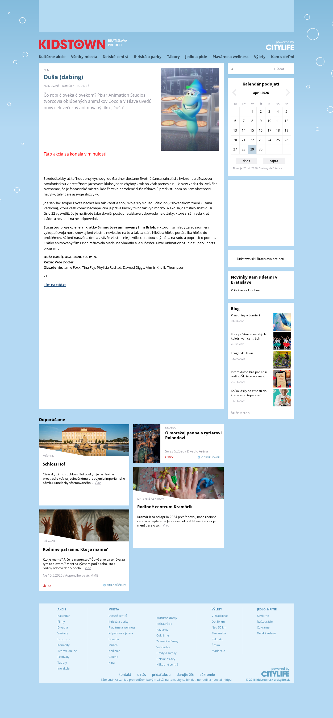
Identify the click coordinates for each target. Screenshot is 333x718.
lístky (169, 457)
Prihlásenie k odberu (246, 290)
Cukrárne (162, 635)
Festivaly (63, 657)
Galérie (113, 657)
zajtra (274, 160)
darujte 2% (185, 674)
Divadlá (62, 627)
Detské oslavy (165, 659)
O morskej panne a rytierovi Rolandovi (193, 435)
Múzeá (113, 645)
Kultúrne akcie (52, 56)
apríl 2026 (261, 93)
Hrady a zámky (166, 653)
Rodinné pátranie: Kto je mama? (75, 549)
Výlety (259, 56)
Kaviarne (162, 629)
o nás (141, 674)
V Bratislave (220, 616)
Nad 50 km (219, 627)
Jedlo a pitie (196, 56)
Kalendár (63, 616)
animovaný (52, 86)
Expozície (63, 639)
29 (252, 149)
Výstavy (62, 633)
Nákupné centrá (167, 664)
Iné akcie (63, 668)
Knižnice (114, 651)
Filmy (61, 621)
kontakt (125, 674)
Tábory (173, 56)
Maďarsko (218, 651)
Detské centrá (115, 56)
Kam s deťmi (282, 56)
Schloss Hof (54, 464)
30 (261, 149)
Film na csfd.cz (55, 284)
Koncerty (63, 645)
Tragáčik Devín (242, 353)
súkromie (207, 674)
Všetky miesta (84, 56)
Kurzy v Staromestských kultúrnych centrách (248, 336)
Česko (216, 645)
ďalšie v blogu (241, 413)
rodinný (83, 86)
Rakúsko (217, 639)
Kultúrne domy (166, 618)
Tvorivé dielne (67, 651)
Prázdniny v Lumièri (245, 315)
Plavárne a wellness (230, 56)
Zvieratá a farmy (167, 641)
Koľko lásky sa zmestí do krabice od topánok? (249, 393)
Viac (98, 482)
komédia (68, 86)
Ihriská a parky (147, 56)
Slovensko (219, 633)
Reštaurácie (164, 624)
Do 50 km (218, 621)
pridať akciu (161, 674)
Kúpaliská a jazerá (121, 633)
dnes (246, 160)
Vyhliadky (163, 647)
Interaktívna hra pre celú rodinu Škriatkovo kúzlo (249, 374)
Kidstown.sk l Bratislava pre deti (260, 258)
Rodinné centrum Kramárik (165, 506)
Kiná (112, 662)
